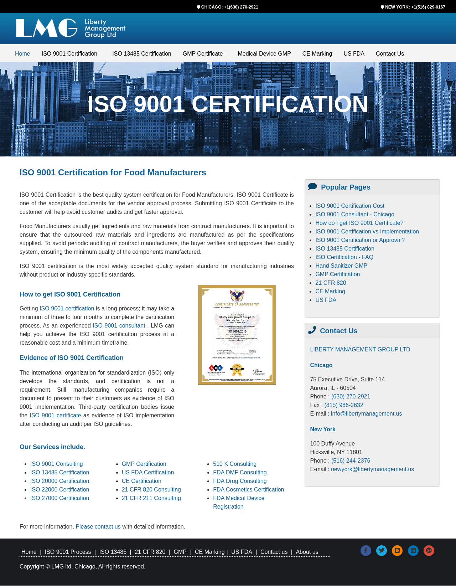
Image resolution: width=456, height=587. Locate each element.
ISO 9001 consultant (120, 327)
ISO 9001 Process (68, 553)
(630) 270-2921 (350, 398)
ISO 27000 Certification (59, 499)
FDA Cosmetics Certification (248, 491)
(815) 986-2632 (343, 406)
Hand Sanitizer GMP (341, 267)
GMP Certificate (203, 55)
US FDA (353, 55)
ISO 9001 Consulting (56, 465)
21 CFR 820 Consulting (151, 491)
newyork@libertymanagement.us (372, 471)
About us (307, 553)
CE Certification (141, 482)
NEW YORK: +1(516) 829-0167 (415, 7)
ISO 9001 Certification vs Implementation (367, 233)
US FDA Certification (148, 474)
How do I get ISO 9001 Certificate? (359, 224)
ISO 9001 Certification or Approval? (360, 241)
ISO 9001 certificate (56, 417)
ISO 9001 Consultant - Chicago (354, 216)
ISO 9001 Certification (70, 55)
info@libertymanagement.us (366, 415)
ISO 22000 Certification (59, 491)
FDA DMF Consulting (239, 474)
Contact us (273, 553)
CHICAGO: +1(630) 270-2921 (229, 7)
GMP (179, 553)
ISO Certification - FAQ (344, 259)
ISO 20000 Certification (59, 482)
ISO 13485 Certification (141, 55)
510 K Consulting (234, 465)
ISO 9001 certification (67, 310)
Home (22, 55)
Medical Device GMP (264, 55)
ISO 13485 (113, 553)
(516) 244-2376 (350, 462)
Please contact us (99, 528)
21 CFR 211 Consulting (151, 499)
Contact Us (390, 55)
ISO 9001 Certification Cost (349, 207)
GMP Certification (144, 465)
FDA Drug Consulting (239, 482)
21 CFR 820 (330, 284)
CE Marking (317, 55)
